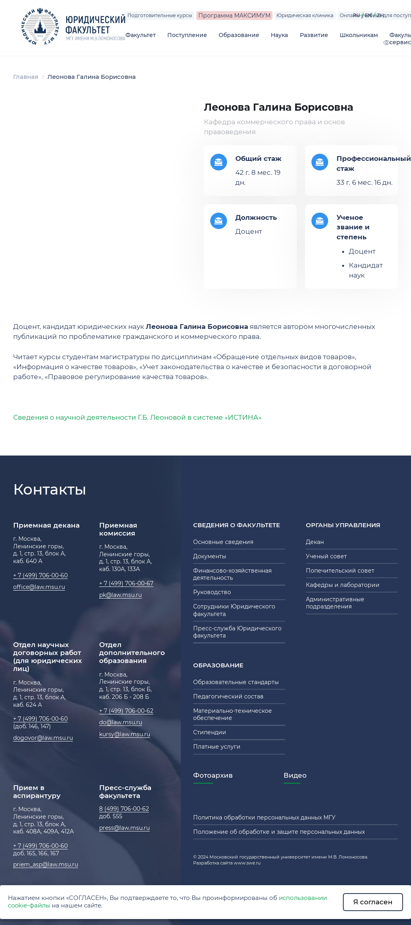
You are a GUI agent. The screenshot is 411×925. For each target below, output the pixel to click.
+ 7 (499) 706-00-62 (126, 711)
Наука (279, 35)
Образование (239, 35)
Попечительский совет (340, 570)
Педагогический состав (228, 696)
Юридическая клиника (304, 15)
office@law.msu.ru (39, 587)
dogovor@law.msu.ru (43, 738)
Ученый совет (326, 556)
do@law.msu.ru (120, 722)
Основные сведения (223, 542)
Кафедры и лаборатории (343, 585)
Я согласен (373, 902)
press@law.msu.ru (124, 828)
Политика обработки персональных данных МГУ (264, 817)
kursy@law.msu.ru (124, 734)
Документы (209, 556)
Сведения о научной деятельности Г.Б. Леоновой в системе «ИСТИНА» (137, 417)
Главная (25, 76)
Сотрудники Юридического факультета (234, 610)
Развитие (314, 35)
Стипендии (209, 732)
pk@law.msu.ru (120, 595)
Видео (295, 775)
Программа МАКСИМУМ (234, 15)
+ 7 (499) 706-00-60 (40, 575)
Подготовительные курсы (159, 15)
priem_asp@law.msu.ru (45, 864)
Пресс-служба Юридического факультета (237, 632)
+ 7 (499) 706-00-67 (126, 583)
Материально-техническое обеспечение (232, 714)
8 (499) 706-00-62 (124, 809)
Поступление (187, 35)
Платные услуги (217, 746)
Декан (315, 542)
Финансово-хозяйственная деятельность (232, 574)
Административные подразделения (335, 603)
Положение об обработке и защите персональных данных (279, 832)
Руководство (212, 592)
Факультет (140, 35)
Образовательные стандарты (236, 682)
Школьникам (359, 35)
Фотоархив (213, 775)
